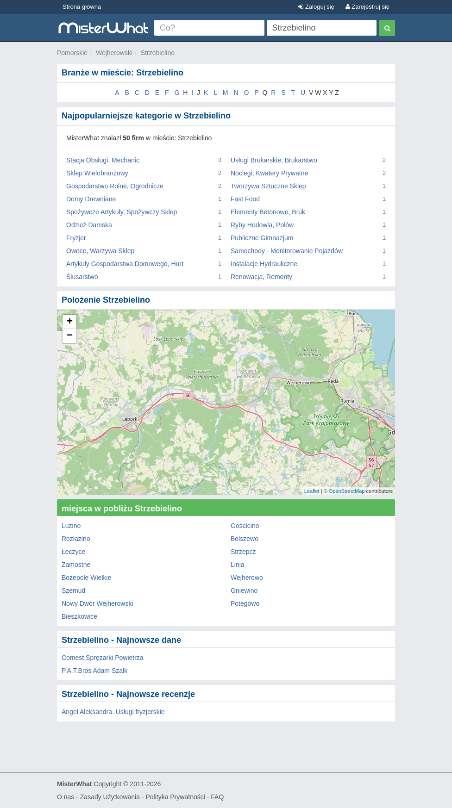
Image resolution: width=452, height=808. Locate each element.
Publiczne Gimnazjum (262, 238)
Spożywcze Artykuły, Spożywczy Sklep (121, 212)
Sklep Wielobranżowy (97, 173)
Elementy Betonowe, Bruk (268, 212)
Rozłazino (76, 538)
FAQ (217, 797)
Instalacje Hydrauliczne (264, 263)
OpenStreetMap (347, 491)
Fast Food (245, 199)
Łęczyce (73, 551)
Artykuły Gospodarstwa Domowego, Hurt (124, 263)
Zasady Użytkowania (110, 797)
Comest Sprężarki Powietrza (103, 657)
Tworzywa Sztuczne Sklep (268, 186)
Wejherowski (114, 52)
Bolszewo (244, 538)
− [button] (70, 336)
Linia (238, 564)
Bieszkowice (79, 616)
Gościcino (245, 525)
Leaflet (312, 491)
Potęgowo (245, 603)
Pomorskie (72, 52)
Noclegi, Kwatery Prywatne (269, 173)
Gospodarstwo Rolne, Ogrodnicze (114, 186)
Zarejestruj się (367, 6)
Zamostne (76, 564)
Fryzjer (76, 238)
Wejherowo (247, 577)
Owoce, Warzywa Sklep (100, 251)
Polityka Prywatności (175, 797)
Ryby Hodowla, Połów (262, 225)
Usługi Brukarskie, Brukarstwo (274, 160)
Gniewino (244, 590)
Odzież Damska (89, 225)
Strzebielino (158, 52)
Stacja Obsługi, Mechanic (102, 160)
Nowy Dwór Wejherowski (97, 603)
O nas (65, 797)
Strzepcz (243, 551)
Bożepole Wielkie (86, 577)
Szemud (73, 590)
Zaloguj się (316, 6)
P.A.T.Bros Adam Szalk (94, 670)
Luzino (71, 525)
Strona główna (82, 6)
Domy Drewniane (91, 199)
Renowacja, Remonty (261, 276)
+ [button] (70, 322)
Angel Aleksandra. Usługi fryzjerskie (113, 711)
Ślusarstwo (82, 276)
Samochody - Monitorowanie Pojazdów (287, 251)
